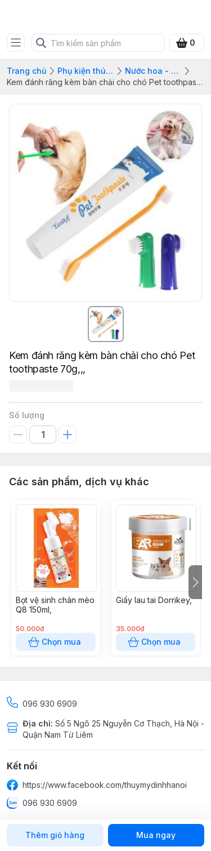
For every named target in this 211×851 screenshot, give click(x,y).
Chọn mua (56, 642)
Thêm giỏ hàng (55, 835)
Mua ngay (156, 835)
